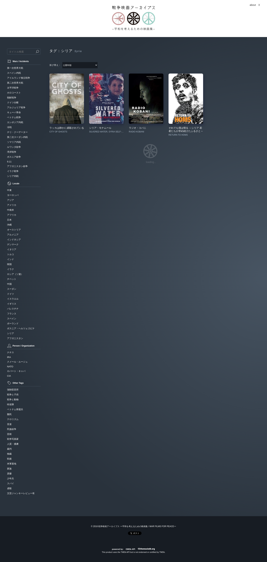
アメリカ (11, 205)
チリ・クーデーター (17, 132)
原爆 (9, 473)
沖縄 (9, 224)
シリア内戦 (13, 176)
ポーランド (13, 323)
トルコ (10, 254)
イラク (10, 269)
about (253, 5)
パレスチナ (13, 308)
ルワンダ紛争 (14, 147)
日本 (9, 219)
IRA (9, 357)
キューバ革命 (14, 112)
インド (10, 259)
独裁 (9, 453)
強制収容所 (13, 389)
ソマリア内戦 (14, 142)
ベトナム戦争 (14, 117)
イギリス (11, 303)
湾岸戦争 (11, 152)
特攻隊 (10, 404)
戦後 (9, 458)
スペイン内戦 (14, 73)
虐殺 (9, 488)
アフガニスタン (15, 338)
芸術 (9, 434)
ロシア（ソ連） (15, 274)
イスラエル (13, 298)
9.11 (9, 161)
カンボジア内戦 (15, 122)
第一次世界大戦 (15, 68)
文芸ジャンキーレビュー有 (21, 493)
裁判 (9, 449)
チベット (11, 279)
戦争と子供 (13, 394)
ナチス (10, 352)
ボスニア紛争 (14, 157)
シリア (10, 333)
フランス (11, 313)
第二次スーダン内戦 (17, 137)
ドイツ (10, 294)
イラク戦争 (13, 171)
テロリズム (13, 419)
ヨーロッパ (13, 195)
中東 (9, 190)
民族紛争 (11, 429)
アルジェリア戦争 (16, 107)
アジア (10, 200)
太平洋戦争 (13, 87)
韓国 (9, 264)
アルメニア (13, 234)
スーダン (11, 289)
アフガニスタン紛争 (17, 166)
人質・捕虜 (13, 444)
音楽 (9, 424)
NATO (10, 366)
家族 (9, 468)
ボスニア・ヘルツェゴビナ (21, 328)
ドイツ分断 (13, 102)
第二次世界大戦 (15, 82)
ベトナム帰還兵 (15, 409)
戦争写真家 (13, 439)
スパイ (10, 483)
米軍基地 (11, 463)
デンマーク (13, 244)
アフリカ (11, 215)
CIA (9, 376)
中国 (9, 284)
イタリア (11, 249)
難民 (9, 414)
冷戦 (9, 127)
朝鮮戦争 (11, 97)
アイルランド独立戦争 (18, 78)
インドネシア (14, 239)
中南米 (10, 210)
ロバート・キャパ (16, 371)
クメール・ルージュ (17, 361)
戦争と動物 (13, 399)
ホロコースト (14, 92)
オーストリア (14, 229)
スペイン (11, 318)
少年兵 (10, 478)
